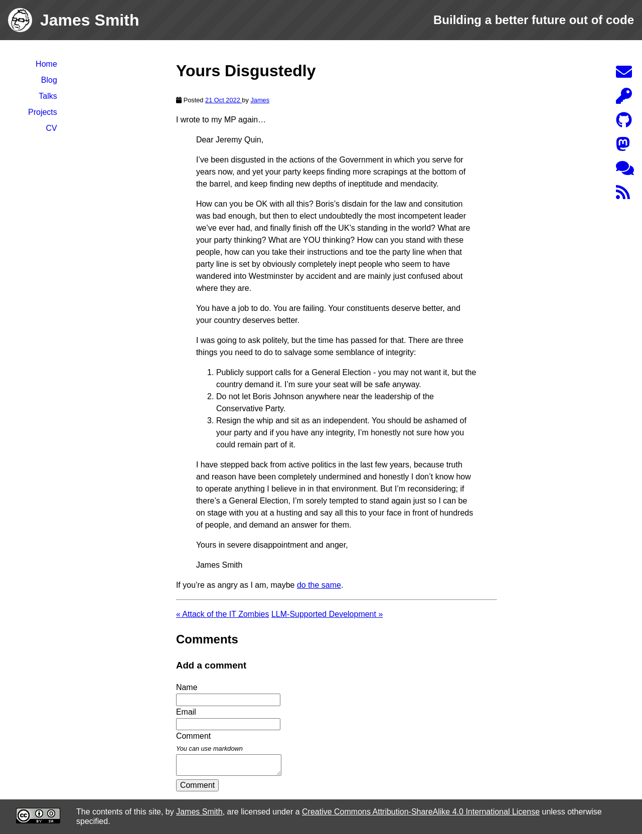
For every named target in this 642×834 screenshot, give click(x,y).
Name (187, 687)
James (259, 100)
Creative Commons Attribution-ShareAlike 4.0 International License (421, 811)
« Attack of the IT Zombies (222, 614)
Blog (49, 80)
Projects (42, 112)
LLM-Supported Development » (327, 614)
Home (46, 64)
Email (186, 712)
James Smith (199, 811)
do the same (319, 585)
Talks (48, 96)
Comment (197, 785)
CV (51, 128)
